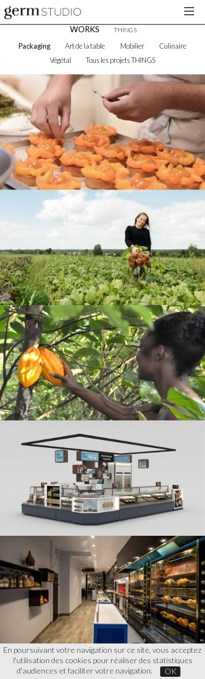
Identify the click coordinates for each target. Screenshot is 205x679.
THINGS (125, 29)
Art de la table (85, 46)
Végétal (60, 60)
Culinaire (172, 46)
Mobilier (132, 46)
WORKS (84, 29)
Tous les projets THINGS (120, 60)
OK (171, 671)
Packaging (34, 46)
